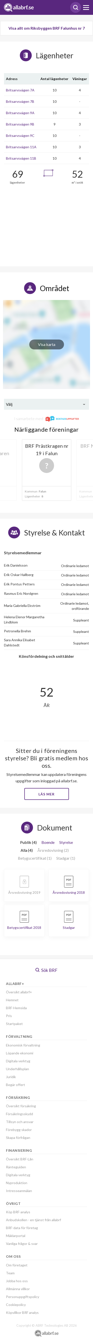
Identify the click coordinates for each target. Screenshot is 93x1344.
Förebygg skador (19, 1130)
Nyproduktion (16, 1183)
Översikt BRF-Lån (19, 1159)
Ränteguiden (16, 1167)
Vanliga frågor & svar (22, 1243)
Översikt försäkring (21, 1106)
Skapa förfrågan (18, 1137)
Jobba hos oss (17, 1281)
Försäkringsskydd (19, 1114)
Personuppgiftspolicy (22, 1297)
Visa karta (46, 344)
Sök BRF (46, 970)
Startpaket (14, 1024)
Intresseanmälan (19, 1191)
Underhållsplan (17, 1069)
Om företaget (17, 1265)
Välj (9, 404)
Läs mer (46, 794)
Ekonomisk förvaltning (23, 1045)
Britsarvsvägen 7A (20, 90)
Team (10, 1273)
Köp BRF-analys (18, 1212)
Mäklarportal (15, 1236)
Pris (9, 1016)
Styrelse (66, 842)
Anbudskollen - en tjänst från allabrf (33, 1220)
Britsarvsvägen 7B (20, 101)
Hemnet (12, 1000)
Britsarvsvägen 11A (21, 147)
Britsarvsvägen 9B (20, 124)
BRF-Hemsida (16, 1008)
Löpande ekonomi (19, 1053)
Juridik (11, 1077)
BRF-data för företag (22, 1228)
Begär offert (15, 1085)
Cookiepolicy (16, 1304)
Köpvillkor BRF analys (22, 1312)
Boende (48, 842)
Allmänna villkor (18, 1289)
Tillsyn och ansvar (19, 1122)
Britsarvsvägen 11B (21, 158)
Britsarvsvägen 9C (20, 135)
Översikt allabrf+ (19, 992)
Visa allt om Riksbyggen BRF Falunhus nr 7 (46, 28)
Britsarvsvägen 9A (20, 113)
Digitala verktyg (18, 1061)
